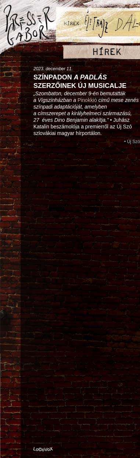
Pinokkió (87, 100)
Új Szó (133, 141)
